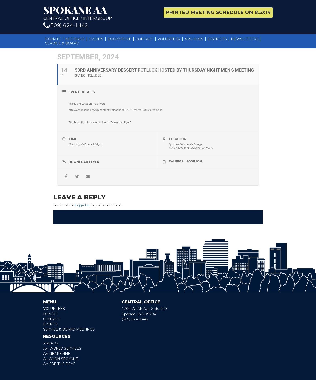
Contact (144, 39)
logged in (82, 205)
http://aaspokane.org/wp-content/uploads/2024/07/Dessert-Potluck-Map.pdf (115, 110)
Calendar (176, 161)
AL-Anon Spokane (60, 358)
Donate (53, 39)
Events (96, 39)
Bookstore (119, 39)
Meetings (75, 39)
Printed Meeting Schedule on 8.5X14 (218, 12)
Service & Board (62, 43)
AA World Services (62, 348)
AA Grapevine (56, 353)
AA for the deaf (59, 363)
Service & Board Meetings (69, 329)
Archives (194, 39)
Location (177, 139)
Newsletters (245, 39)
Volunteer (169, 39)
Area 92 (50, 343)
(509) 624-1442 (65, 25)
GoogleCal (194, 161)
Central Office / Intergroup (99, 12)
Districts (217, 39)
